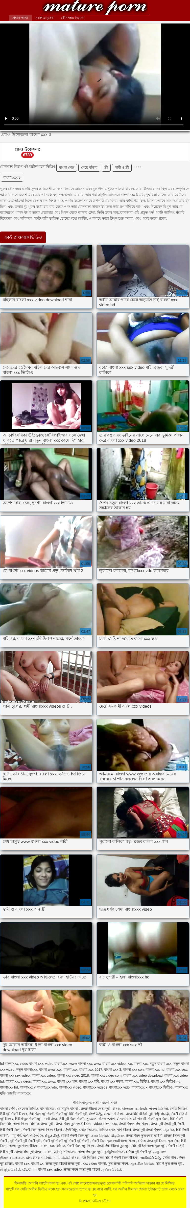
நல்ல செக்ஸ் (113, 1169)
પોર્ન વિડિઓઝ (33, 1136)
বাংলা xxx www (44, 1081)
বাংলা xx (37, 1163)
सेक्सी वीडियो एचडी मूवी (96, 1109)
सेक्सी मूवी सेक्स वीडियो (24, 1146)
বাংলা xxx (71, 1069)
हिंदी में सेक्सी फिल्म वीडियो (121, 1158)
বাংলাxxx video (70, 1087)
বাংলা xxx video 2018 (73, 1075)
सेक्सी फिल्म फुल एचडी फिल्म (74, 1124)
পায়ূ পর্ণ (15, 1136)
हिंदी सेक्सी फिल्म (10, 1130)
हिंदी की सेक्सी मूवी (42, 1124)
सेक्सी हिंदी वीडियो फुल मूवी (113, 1146)
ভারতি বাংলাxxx (19, 1093)
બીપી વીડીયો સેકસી (66, 1158)
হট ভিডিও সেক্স (93, 1158)
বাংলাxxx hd (9, 1087)
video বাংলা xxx (31, 1064)
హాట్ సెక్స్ (95, 1114)
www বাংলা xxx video (109, 1064)
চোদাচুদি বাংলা (68, 1109)
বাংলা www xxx (50, 1069)
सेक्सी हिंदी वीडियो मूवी (139, 1114)
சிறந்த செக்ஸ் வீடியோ (18, 1169)
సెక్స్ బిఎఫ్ (162, 1114)
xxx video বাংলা (94, 1163)
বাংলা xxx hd (155, 1069)
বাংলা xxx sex (176, 1069)
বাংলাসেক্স (47, 1109)
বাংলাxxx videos (95, 1087)
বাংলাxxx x (139, 1087)
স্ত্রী (106, 167)
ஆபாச (169, 1130)
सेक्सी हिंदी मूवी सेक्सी (29, 1152)
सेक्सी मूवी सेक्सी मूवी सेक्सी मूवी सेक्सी (66, 1141)
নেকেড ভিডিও (28, 1109)
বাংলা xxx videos (18, 1081)
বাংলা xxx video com (106, 1075)
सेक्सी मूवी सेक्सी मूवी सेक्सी (167, 1124)
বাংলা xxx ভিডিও (137, 1081)
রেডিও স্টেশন (95, 8)
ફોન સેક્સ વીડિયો (38, 1158)
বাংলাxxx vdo (47, 1087)
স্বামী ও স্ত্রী (122, 167)
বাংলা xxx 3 (12, 177)
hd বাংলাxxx (9, 1064)
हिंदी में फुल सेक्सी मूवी (28, 1119)
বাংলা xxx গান (67, 1081)
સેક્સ (116, 1109)
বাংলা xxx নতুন (112, 1081)
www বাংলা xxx (80, 1064)
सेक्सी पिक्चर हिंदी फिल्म (134, 1124)
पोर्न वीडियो (124, 1130)
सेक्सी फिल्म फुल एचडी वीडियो (144, 1136)
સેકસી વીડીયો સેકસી (131, 1119)
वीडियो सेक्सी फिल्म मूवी (75, 1136)
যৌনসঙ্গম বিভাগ (72, 18)
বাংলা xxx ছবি (89, 1081)
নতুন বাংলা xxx (160, 1064)
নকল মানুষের (44, 18)
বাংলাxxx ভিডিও (161, 1087)
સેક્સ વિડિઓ (158, 1109)
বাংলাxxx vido (119, 1087)
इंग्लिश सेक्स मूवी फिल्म (152, 1141)
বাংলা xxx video (43, 1075)
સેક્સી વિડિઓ (114, 1114)
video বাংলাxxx (56, 1064)
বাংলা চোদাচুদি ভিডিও (61, 1152)
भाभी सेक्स (50, 1119)
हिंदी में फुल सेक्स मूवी (169, 1163)
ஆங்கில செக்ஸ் (142, 1163)
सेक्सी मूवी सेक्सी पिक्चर (147, 1130)
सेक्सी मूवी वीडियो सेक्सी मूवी (63, 1163)
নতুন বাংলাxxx (26, 1069)
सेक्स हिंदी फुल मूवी (90, 1152)
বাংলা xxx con (133, 1069)
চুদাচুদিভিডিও (114, 1152)
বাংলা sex (22, 1163)
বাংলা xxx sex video (15, 1075)
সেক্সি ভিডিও (179, 1109)
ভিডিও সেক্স (107, 1130)
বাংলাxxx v (27, 1087)
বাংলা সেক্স (66, 167)
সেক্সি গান (170, 1158)
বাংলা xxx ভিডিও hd (165, 1081)
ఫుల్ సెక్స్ (71, 1130)
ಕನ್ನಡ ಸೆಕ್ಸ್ (52, 1136)
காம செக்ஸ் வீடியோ (107, 1136)
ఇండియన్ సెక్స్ (151, 1158)
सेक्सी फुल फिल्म (158, 1119)
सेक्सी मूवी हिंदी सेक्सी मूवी (71, 1114)
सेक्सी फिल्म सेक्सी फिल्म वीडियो (43, 1130)
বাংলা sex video (50, 1169)
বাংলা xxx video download (143, 1075)
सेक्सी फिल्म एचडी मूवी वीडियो (82, 1169)
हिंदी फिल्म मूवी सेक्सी (41, 1114)
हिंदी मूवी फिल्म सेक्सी (71, 1119)
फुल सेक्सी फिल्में (118, 1163)
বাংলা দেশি (8, 1109)
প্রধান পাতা (20, 18)
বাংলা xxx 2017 (90, 1069)
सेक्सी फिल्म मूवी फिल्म (81, 1146)
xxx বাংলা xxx (138, 1064)
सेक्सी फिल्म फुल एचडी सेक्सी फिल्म (114, 1141)
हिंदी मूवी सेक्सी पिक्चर (13, 1114)
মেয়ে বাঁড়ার (89, 167)
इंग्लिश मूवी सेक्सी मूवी (139, 1152)
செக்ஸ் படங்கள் (134, 1109)
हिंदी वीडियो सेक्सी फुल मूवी (149, 1146)
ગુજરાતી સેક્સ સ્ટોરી (100, 1119)
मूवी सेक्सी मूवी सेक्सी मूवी (25, 1141)
